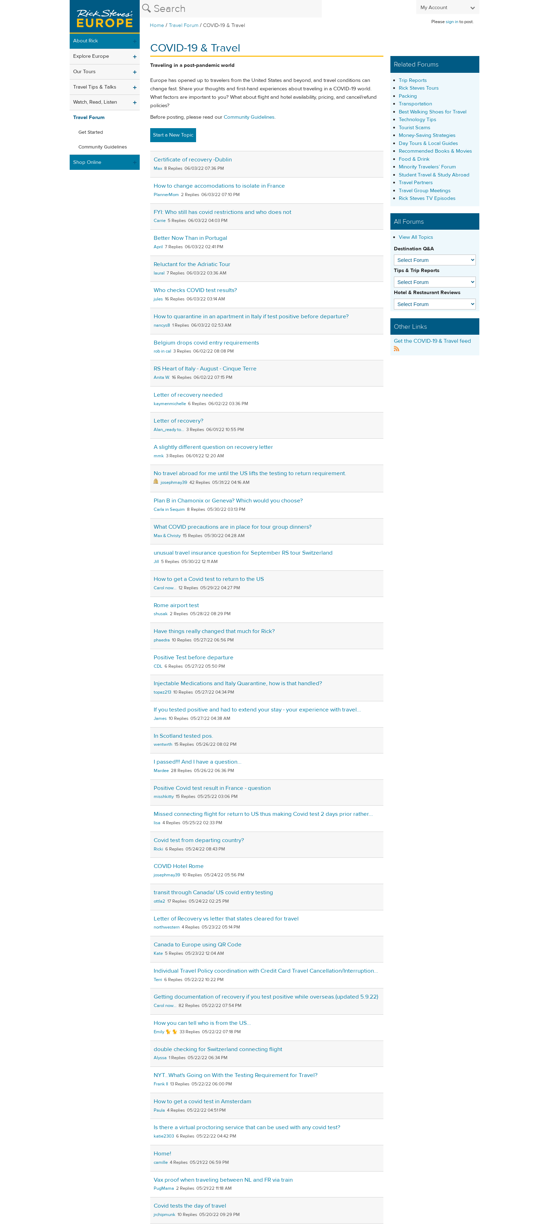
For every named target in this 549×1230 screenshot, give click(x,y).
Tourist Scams (414, 127)
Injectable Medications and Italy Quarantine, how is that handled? (238, 683)
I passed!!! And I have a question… (198, 762)
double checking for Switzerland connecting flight (218, 1049)
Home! (162, 1154)
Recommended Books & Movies (435, 151)
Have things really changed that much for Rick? (214, 631)
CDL (158, 666)
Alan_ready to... (169, 429)
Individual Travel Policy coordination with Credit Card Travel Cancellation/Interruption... (266, 971)
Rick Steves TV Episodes (427, 198)
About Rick (85, 40)
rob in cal (162, 351)
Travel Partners (416, 182)
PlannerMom (166, 194)
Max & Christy (167, 535)
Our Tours (84, 71)
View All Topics (416, 237)
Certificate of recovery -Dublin (193, 160)
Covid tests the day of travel (190, 1206)
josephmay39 (174, 482)
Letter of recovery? (178, 421)
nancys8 (162, 325)
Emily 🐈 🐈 (166, 1032)
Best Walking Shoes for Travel (432, 112)
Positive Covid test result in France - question (212, 788)
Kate (158, 953)
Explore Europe (91, 56)
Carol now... (165, 588)
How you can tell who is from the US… (202, 1023)
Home (157, 25)
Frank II (161, 1084)
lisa (157, 823)
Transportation (415, 103)
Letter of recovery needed (188, 395)
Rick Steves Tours (419, 88)
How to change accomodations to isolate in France (219, 186)
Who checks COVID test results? (195, 290)
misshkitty (164, 796)
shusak (161, 614)
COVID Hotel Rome (179, 866)
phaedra (162, 640)
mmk (159, 456)
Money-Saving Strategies (427, 135)
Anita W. (162, 377)
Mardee (161, 770)
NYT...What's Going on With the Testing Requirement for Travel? (236, 1075)
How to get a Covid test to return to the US (209, 579)
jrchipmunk (164, 1214)
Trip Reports (413, 80)
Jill (156, 561)
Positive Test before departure (194, 657)
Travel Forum (184, 25)
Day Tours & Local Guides (428, 143)
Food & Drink (414, 159)
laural (159, 273)
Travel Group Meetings (425, 190)
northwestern (167, 927)
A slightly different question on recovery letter (213, 447)
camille (161, 1162)
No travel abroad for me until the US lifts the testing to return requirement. (250, 473)
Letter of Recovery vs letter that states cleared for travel (226, 919)
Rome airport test (176, 605)
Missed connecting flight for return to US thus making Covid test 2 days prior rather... (263, 814)
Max (158, 168)
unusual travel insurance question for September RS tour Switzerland (243, 553)
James (160, 718)
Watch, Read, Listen (95, 102)
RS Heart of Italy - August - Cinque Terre (205, 369)
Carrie (160, 220)
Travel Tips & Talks (94, 87)
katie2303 (164, 1136)
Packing (408, 96)
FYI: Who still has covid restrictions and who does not (222, 212)
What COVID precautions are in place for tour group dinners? (233, 527)
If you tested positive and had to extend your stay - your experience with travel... (257, 710)
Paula (159, 1110)
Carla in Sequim (169, 509)
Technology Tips (417, 119)
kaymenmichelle (170, 403)
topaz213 (162, 692)
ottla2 (159, 901)
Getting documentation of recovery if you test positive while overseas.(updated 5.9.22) (266, 997)
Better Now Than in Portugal (190, 238)
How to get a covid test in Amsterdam (202, 1101)
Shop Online (87, 162)
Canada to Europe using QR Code (198, 944)
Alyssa (160, 1058)
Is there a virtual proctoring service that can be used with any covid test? (247, 1127)
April (158, 247)
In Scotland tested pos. (183, 736)
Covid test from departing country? (199, 840)
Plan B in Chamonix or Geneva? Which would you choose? (228, 501)
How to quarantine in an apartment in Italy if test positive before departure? (251, 316)
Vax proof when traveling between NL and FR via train (223, 1180)
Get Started (90, 132)
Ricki (158, 849)
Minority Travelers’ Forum (427, 167)
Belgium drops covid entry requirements (206, 343)
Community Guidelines (102, 147)
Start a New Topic (173, 135)
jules (158, 299)
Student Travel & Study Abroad (434, 175)
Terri (158, 979)
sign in (452, 22)
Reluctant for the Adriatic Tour (192, 264)
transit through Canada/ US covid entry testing (213, 892)
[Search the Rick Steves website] (231, 9)
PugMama (164, 1188)
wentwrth (163, 744)
